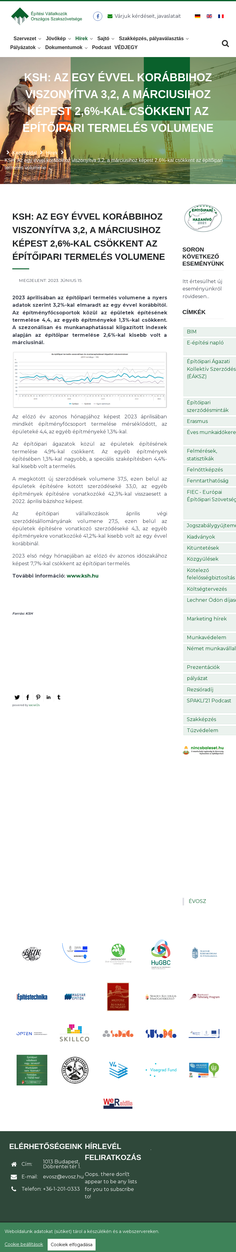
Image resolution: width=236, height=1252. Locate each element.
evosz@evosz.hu (63, 1180)
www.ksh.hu (83, 579)
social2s (34, 708)
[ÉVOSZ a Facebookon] (98, 18)
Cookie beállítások (24, 1244)
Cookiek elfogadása (71, 1244)
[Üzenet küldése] (143, 18)
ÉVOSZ (197, 905)
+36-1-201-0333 (61, 1193)
